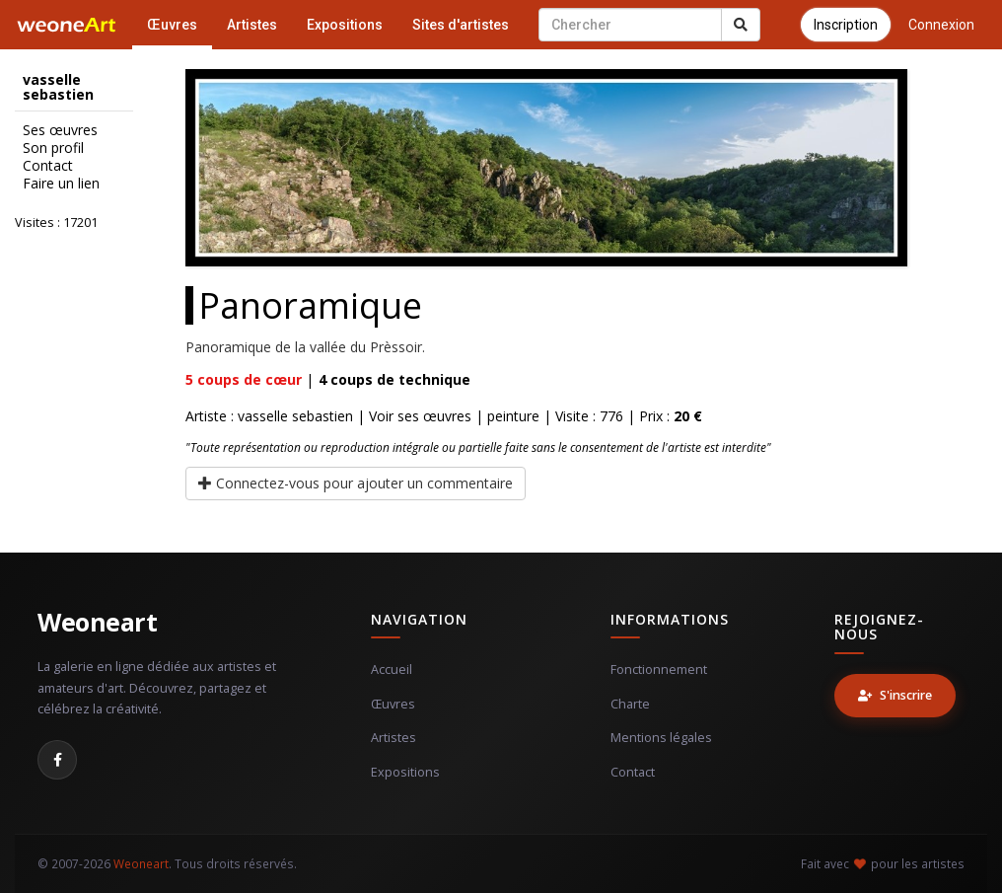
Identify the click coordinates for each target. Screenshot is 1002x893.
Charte (630, 704)
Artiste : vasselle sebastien (269, 416)
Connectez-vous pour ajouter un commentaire (355, 483)
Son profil (53, 148)
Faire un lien (61, 183)
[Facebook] (57, 760)
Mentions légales (661, 737)
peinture (513, 416)
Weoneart (97, 621)
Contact (48, 166)
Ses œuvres (60, 130)
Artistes (252, 25)
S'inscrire (895, 695)
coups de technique (394, 379)
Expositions (345, 25)
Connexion (941, 25)
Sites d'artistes (460, 25)
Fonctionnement (658, 669)
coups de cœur (243, 379)
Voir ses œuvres (420, 416)
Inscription (846, 25)
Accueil (391, 669)
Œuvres (172, 25)
